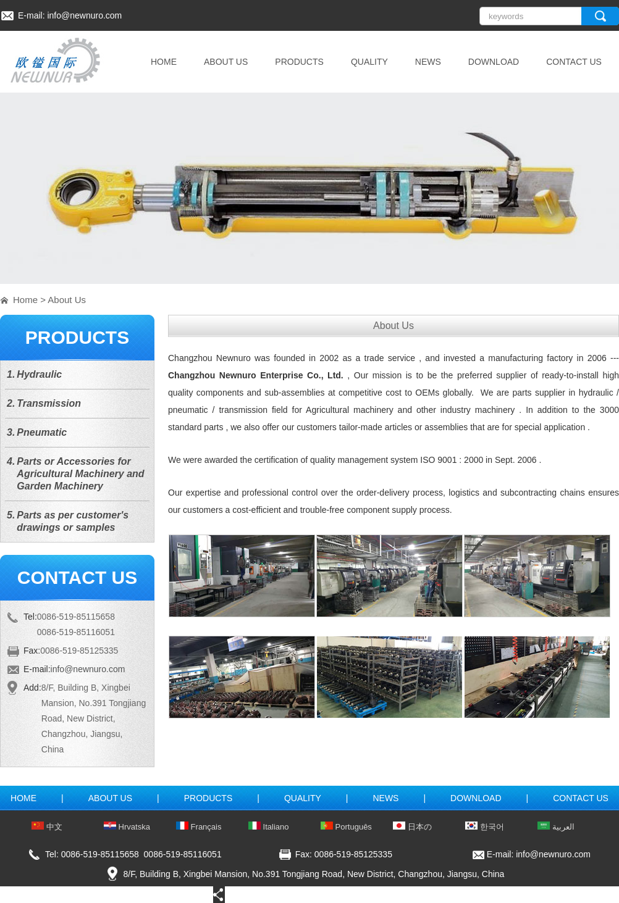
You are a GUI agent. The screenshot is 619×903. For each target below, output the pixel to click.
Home (25, 299)
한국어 (484, 826)
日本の (412, 826)
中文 (47, 826)
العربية (556, 826)
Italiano (268, 826)
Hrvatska (127, 826)
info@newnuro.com (84, 15)
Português (346, 826)
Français (198, 826)
